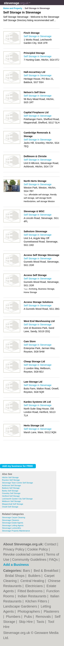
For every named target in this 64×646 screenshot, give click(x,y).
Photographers (29, 611)
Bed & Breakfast (46, 570)
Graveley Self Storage (11, 493)
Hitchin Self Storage (10, 477)
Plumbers (13, 616)
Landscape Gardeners (20, 606)
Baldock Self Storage (11, 488)
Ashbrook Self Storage (11, 485)
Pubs (28, 616)
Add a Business (16, 564)
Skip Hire (26, 622)
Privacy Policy (13, 549)
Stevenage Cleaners (10, 520)
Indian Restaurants (32, 596)
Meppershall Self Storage (12, 504)
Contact (50, 544)
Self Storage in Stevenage (38, 36)
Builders (34, 576)
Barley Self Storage (10, 491)
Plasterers (51, 611)
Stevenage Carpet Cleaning (13, 517)
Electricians (34, 586)
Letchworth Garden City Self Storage (17, 499)
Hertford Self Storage (11, 496)
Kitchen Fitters (36, 601)
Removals (44, 616)
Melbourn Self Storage (11, 501)
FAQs (53, 559)
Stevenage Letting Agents (12, 525)
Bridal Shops (15, 576)
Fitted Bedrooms (31, 591)
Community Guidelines (29, 559)
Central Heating (32, 581)
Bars (27, 570)
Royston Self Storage (11, 480)
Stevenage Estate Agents (12, 523)
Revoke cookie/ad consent (23, 554)
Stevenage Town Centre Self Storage (17, 483)
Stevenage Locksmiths (11, 528)
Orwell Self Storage (10, 507)
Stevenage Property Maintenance (16, 531)
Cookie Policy (37, 549)
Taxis (40, 622)
